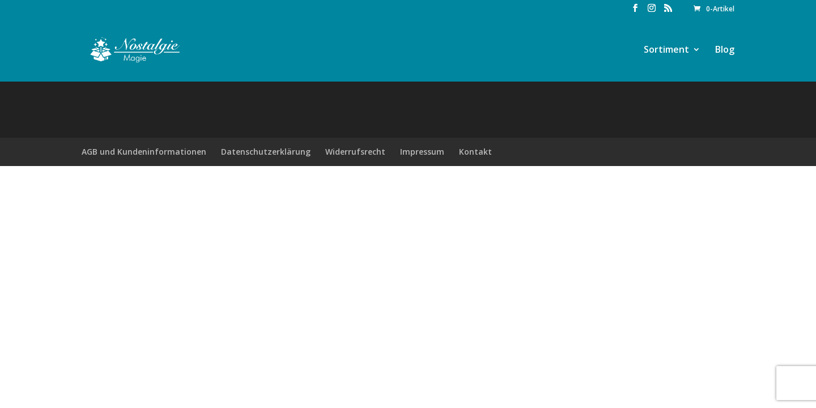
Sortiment (666, 50)
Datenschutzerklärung (266, 151)
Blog (724, 50)
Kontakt (475, 151)
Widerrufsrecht (355, 151)
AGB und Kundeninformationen (144, 151)
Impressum (422, 151)
